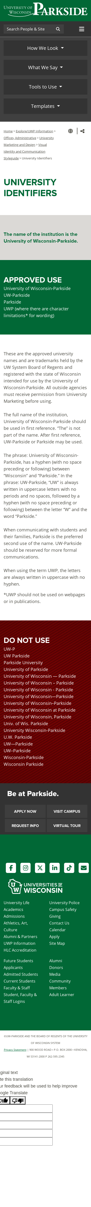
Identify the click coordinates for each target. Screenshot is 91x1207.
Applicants (13, 967)
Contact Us (59, 923)
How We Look (43, 48)
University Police (64, 902)
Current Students (19, 981)
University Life (16, 902)
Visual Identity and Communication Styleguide (25, 151)
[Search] (28, 29)
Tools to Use (43, 86)
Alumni (55, 960)
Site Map (57, 943)
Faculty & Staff (17, 988)
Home (8, 131)
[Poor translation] (17, 1100)
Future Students (18, 960)
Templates (43, 106)
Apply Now (25, 811)
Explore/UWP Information (34, 131)
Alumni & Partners (20, 936)
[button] (71, 131)
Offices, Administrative (20, 138)
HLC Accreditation (20, 950)
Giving (55, 916)
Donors (56, 967)
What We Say (43, 67)
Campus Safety (62, 909)
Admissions (14, 916)
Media (54, 974)
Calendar (57, 929)
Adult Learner (61, 994)
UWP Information (19, 943)
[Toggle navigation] (81, 29)
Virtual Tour (67, 825)
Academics (13, 909)
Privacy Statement (15, 1049)
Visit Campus (67, 811)
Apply (54, 936)
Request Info (25, 825)
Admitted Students (21, 974)
